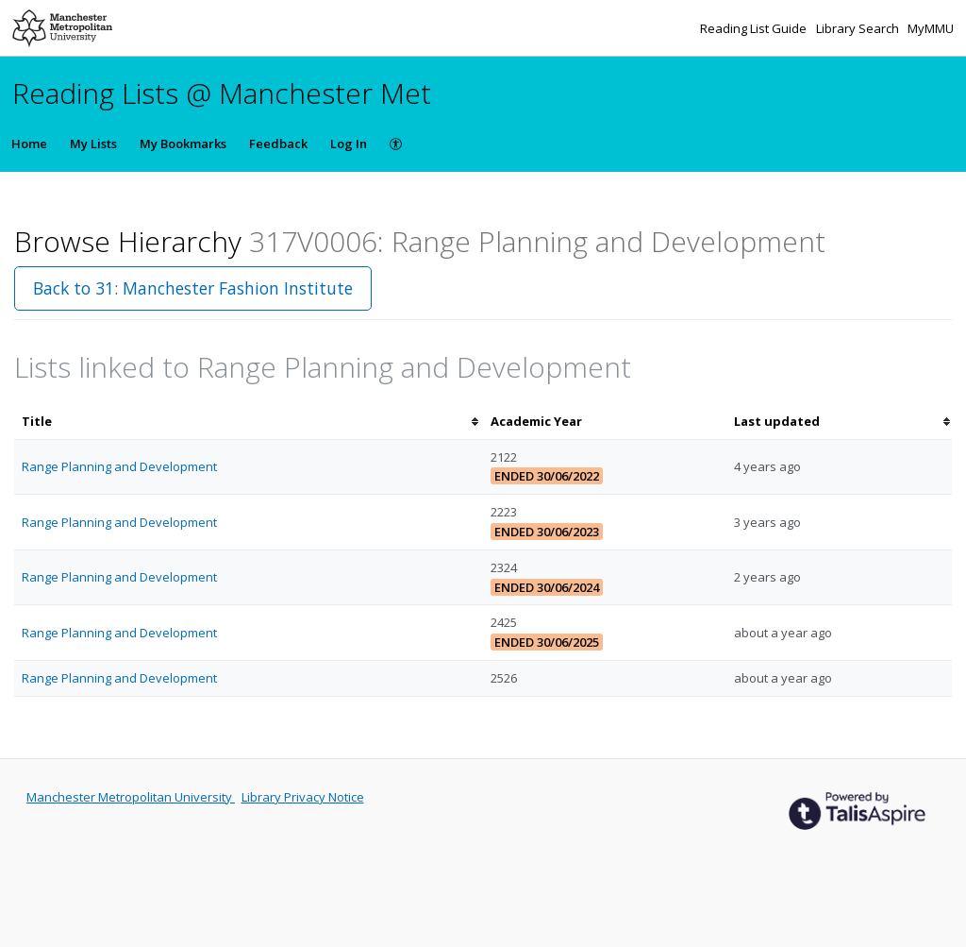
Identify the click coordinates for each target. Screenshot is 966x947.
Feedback (278, 143)
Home (29, 143)
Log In (348, 143)
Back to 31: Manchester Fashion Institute (193, 288)
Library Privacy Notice (303, 796)
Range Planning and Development (119, 466)
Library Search (859, 28)
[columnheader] (248, 421)
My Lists (93, 143)
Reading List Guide (754, 28)
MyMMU (931, 28)
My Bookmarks (183, 143)
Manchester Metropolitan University (130, 796)
